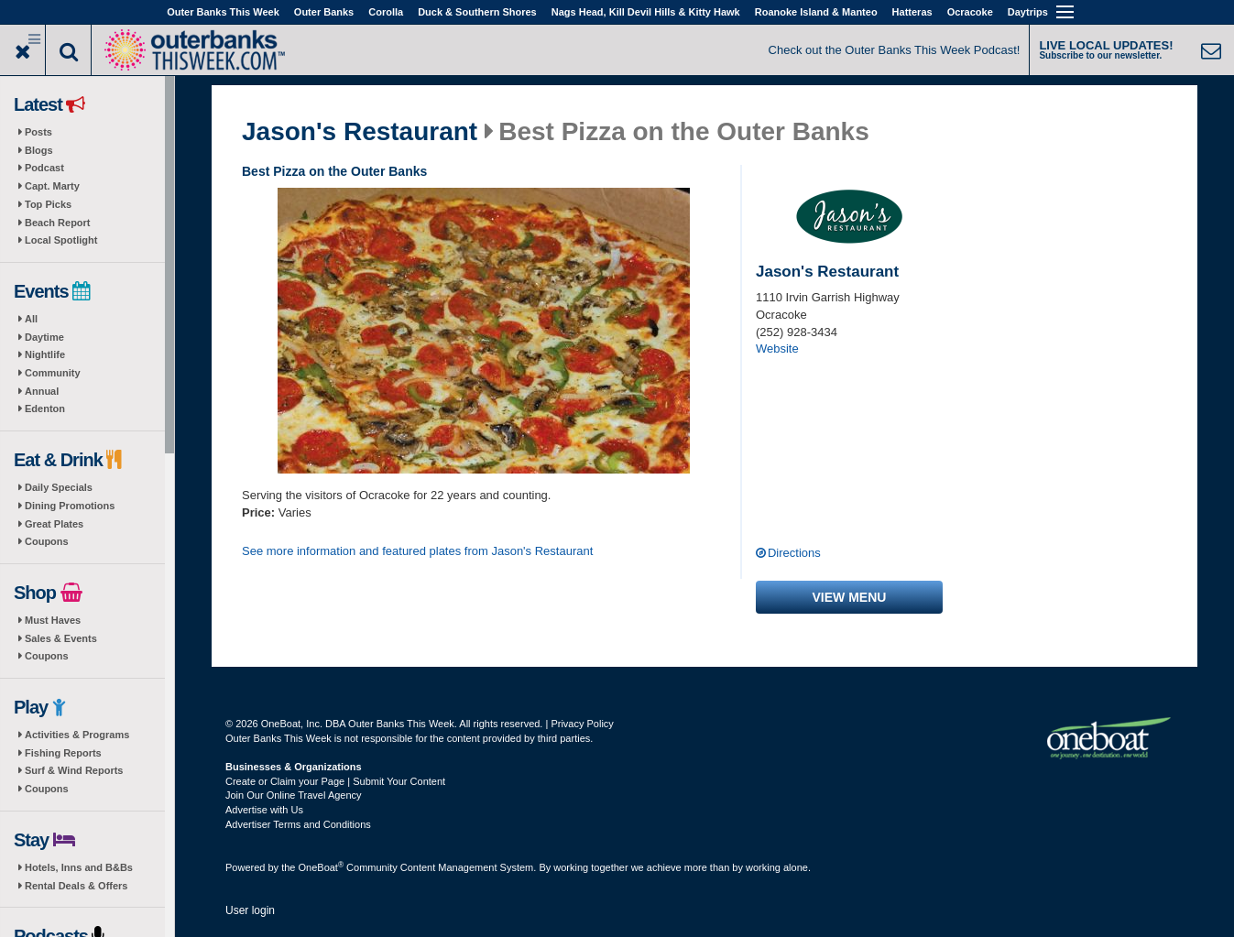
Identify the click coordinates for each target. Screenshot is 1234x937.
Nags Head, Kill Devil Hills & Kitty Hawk (645, 11)
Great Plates (54, 523)
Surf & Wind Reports (74, 770)
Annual (42, 391)
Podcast (44, 167)
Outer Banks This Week (223, 11)
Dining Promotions (70, 505)
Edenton (45, 408)
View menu (850, 597)
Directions (794, 553)
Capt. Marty (52, 185)
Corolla (385, 11)
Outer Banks (324, 11)
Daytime (44, 337)
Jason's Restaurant (359, 132)
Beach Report (58, 222)
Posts (38, 131)
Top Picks (48, 204)
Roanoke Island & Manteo (816, 11)
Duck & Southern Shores (477, 11)
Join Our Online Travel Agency (293, 795)
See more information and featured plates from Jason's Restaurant (417, 551)
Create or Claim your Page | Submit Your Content (335, 781)
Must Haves (53, 620)
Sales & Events (61, 638)
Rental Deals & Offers (76, 885)
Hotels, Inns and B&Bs (79, 867)
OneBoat (321, 867)
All (31, 318)
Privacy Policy (582, 723)
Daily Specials (59, 487)
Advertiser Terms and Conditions (298, 824)
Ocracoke (970, 11)
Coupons (47, 541)
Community (53, 372)
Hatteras (912, 11)
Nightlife (45, 354)
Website (777, 348)
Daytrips (1028, 11)
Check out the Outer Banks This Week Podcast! (895, 50)
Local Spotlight (61, 239)
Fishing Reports (63, 752)
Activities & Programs (77, 734)
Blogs (39, 150)
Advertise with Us (264, 809)
